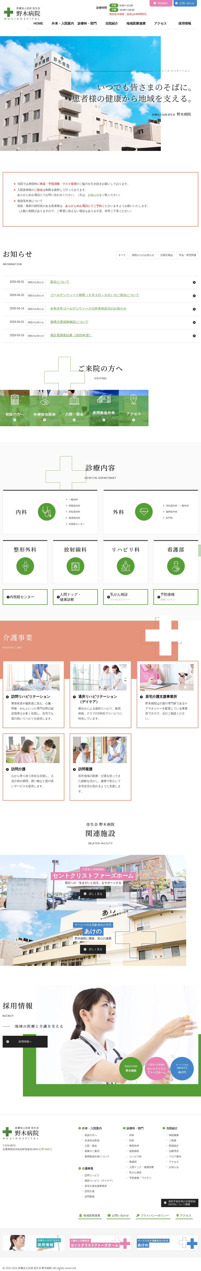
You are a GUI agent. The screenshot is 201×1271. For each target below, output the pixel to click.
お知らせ (174, 1185)
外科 (131, 1158)
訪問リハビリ (92, 1193)
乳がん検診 (135, 1190)
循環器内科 (74, 567)
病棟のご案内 (92, 1169)
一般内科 (72, 546)
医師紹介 (174, 1163)
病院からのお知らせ (133, 256)
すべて (108, 256)
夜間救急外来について (97, 1174)
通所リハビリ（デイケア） (99, 1198)
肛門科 (167, 567)
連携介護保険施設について (69, 322)
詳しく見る (53, 959)
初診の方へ (91, 1153)
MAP (46, 1167)
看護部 (133, 1180)
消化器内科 (74, 560)
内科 (131, 1153)
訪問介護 (90, 1209)
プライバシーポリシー (152, 1233)
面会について (59, 282)
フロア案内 (175, 1174)
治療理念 (174, 1169)
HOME (38, 23)
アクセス (160, 23)
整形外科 (134, 1163)
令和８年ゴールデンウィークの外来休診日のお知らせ (88, 308)
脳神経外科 (170, 560)
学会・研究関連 (185, 256)
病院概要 (174, 1153)
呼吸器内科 (74, 553)
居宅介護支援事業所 (96, 1204)
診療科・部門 (87, 23)
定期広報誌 (160, 256)
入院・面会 (91, 1163)
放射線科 (134, 1169)
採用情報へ (25, 1059)
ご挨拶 (172, 1158)
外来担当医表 (92, 1158)
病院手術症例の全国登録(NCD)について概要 (182, 1221)
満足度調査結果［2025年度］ (71, 335)
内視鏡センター (77, 574)
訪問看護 (90, 1214)
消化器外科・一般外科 (177, 553)
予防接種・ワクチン (140, 1195)
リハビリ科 (135, 1174)
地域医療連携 (135, 23)
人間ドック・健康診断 (141, 1185)
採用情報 (184, 23)
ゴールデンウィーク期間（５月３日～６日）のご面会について (94, 295)
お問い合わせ (186, 3)
